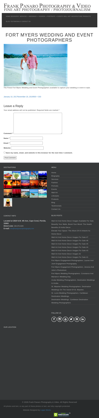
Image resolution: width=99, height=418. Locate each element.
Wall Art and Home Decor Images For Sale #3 (69, 250)
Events (60, 16)
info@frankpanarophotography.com (22, 228)
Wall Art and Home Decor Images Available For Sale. (72, 221)
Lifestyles (55, 196)
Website (7, 148)
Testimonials (15, 21)
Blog (8, 21)
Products (87, 16)
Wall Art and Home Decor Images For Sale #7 (69, 237)
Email (7, 143)
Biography (15, 16)
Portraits (52, 16)
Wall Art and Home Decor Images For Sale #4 (69, 247)
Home (8, 16)
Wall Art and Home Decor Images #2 (66, 254)
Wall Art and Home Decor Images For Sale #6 (69, 241)
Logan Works (45, 410)
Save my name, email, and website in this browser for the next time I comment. (39, 153)
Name (7, 138)
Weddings (33, 16)
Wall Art (67, 16)
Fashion (43, 16)
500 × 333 (37, 97)
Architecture (76, 16)
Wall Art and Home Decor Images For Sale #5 (69, 244)
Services (24, 16)
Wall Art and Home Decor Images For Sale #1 (69, 257)
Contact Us (25, 21)
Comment (8, 133)
